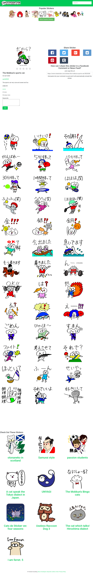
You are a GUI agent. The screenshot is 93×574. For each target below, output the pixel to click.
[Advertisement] (46, 35)
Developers (43, 571)
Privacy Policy (62, 571)
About (39, 571)
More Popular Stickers (46, 19)
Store (57, 571)
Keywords (49, 571)
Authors (54, 571)
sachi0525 (6, 79)
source (4, 89)
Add (5, 108)
